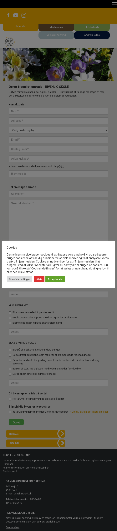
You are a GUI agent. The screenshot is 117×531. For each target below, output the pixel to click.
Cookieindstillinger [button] (19, 279)
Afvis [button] (39, 279)
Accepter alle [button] (55, 279)
